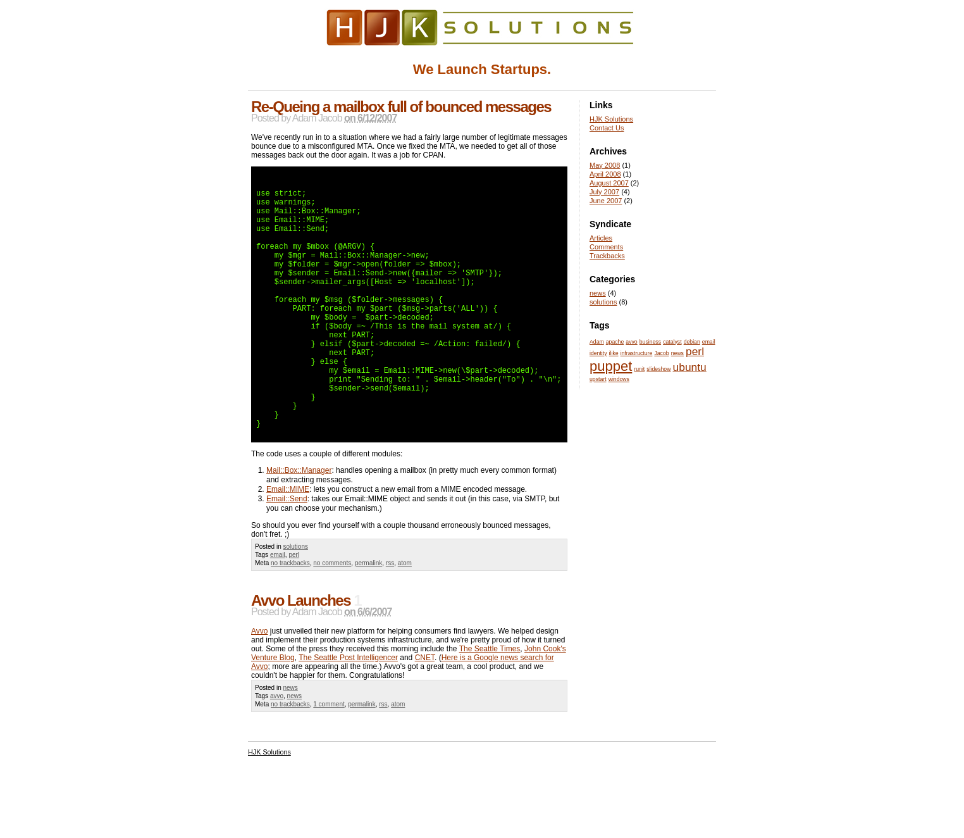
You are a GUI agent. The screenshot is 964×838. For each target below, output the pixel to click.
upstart (598, 379)
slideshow (658, 369)
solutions (295, 603)
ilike (614, 353)
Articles (601, 238)
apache (615, 342)
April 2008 (605, 174)
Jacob (661, 353)
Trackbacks (607, 256)
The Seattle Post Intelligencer (348, 714)
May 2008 (605, 165)
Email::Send (286, 555)
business (650, 342)
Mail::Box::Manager (298, 527)
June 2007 (606, 200)
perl (293, 611)
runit (639, 369)
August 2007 (609, 183)
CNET (425, 714)
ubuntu (690, 367)
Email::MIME (287, 546)
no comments (332, 619)
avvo (276, 752)
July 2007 (604, 192)
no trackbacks (290, 619)
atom (405, 619)
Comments (606, 247)
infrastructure (637, 353)
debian (692, 342)
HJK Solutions (611, 119)
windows (619, 379)
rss (390, 619)
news (290, 744)
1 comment (328, 761)
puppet (611, 366)
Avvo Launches (300, 657)
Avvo (259, 688)
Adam (597, 342)
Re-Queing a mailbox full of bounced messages (401, 106)
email (277, 611)
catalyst (672, 342)
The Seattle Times (490, 705)
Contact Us (607, 128)
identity (598, 353)
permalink (368, 619)
